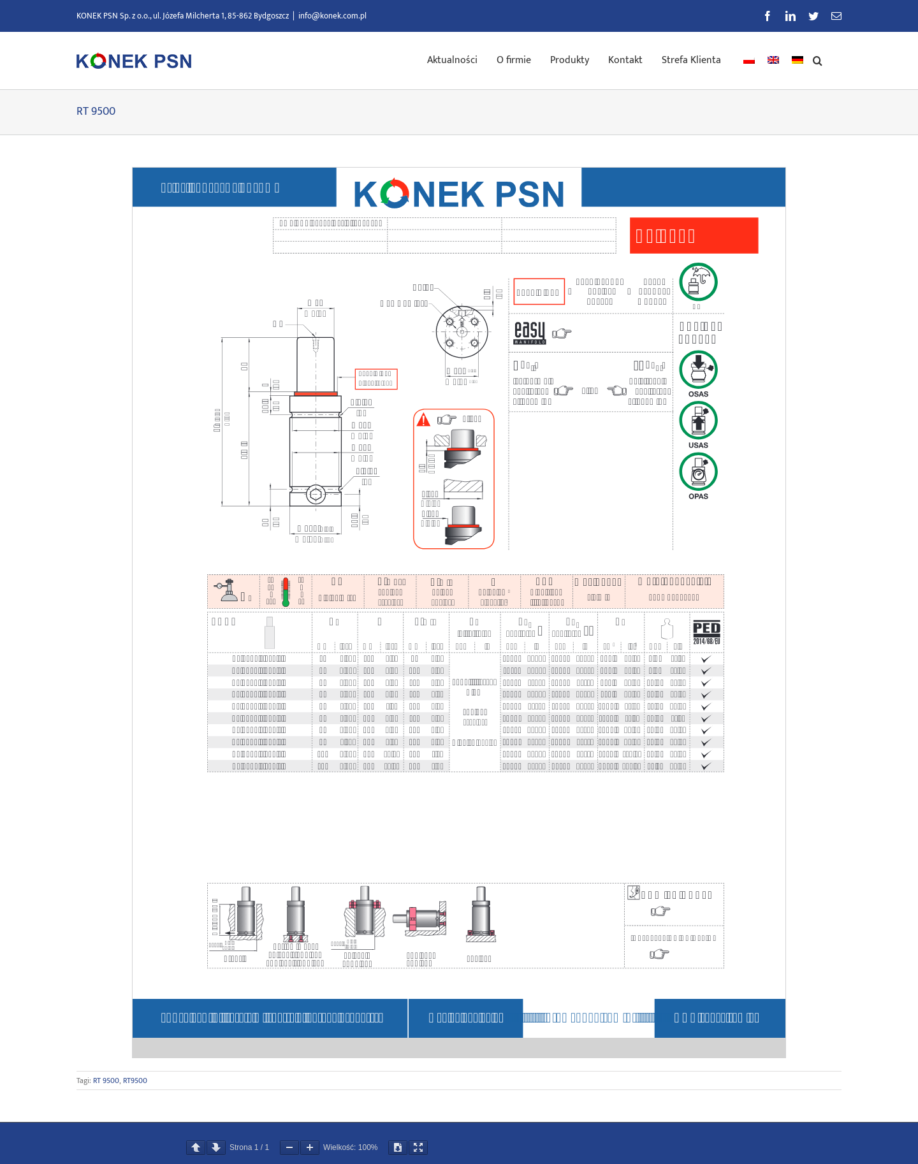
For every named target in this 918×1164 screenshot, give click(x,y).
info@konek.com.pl (332, 16)
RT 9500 (106, 1080)
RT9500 (135, 1080)
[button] (817, 59)
